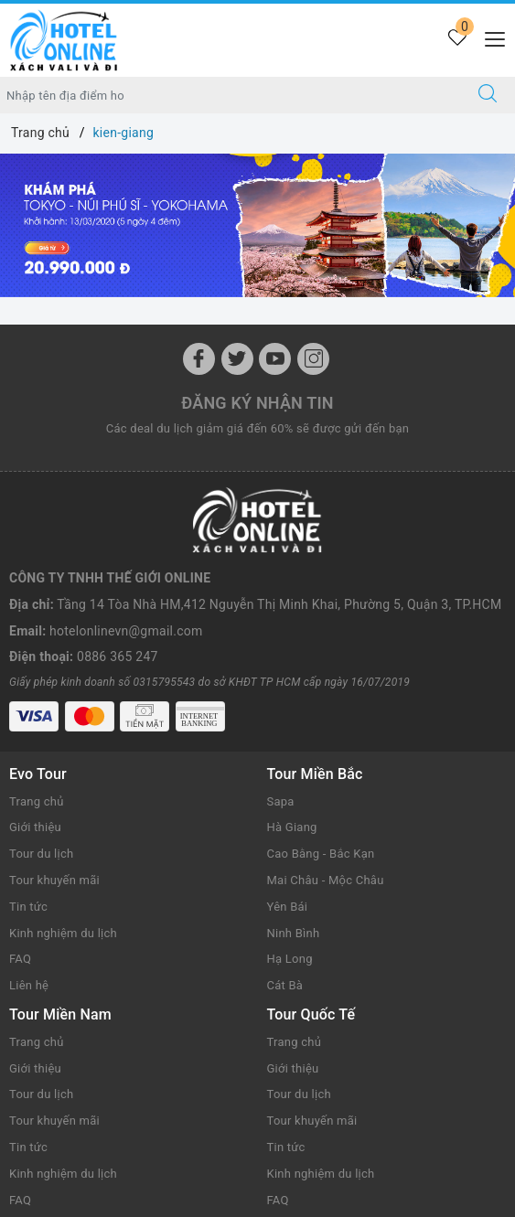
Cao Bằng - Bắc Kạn (321, 853)
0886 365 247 (117, 656)
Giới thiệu (35, 827)
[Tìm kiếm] (487, 95)
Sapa (281, 801)
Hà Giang (292, 827)
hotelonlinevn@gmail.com (125, 631)
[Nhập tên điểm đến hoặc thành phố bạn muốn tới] (230, 95)
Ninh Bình (293, 933)
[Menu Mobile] (490, 37)
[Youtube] (275, 359)
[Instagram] (313, 359)
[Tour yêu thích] (457, 39)
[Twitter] (237, 359)
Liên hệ (28, 985)
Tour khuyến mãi (54, 880)
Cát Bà (285, 985)
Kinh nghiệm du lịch (63, 933)
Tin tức (28, 906)
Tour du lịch (41, 853)
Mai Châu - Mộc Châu (325, 880)
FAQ (20, 959)
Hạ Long (290, 959)
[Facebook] (199, 359)
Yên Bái (287, 906)
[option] (257, 225)
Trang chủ (36, 801)
